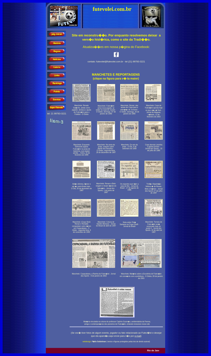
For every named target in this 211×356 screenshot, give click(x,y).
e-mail (138, 336)
